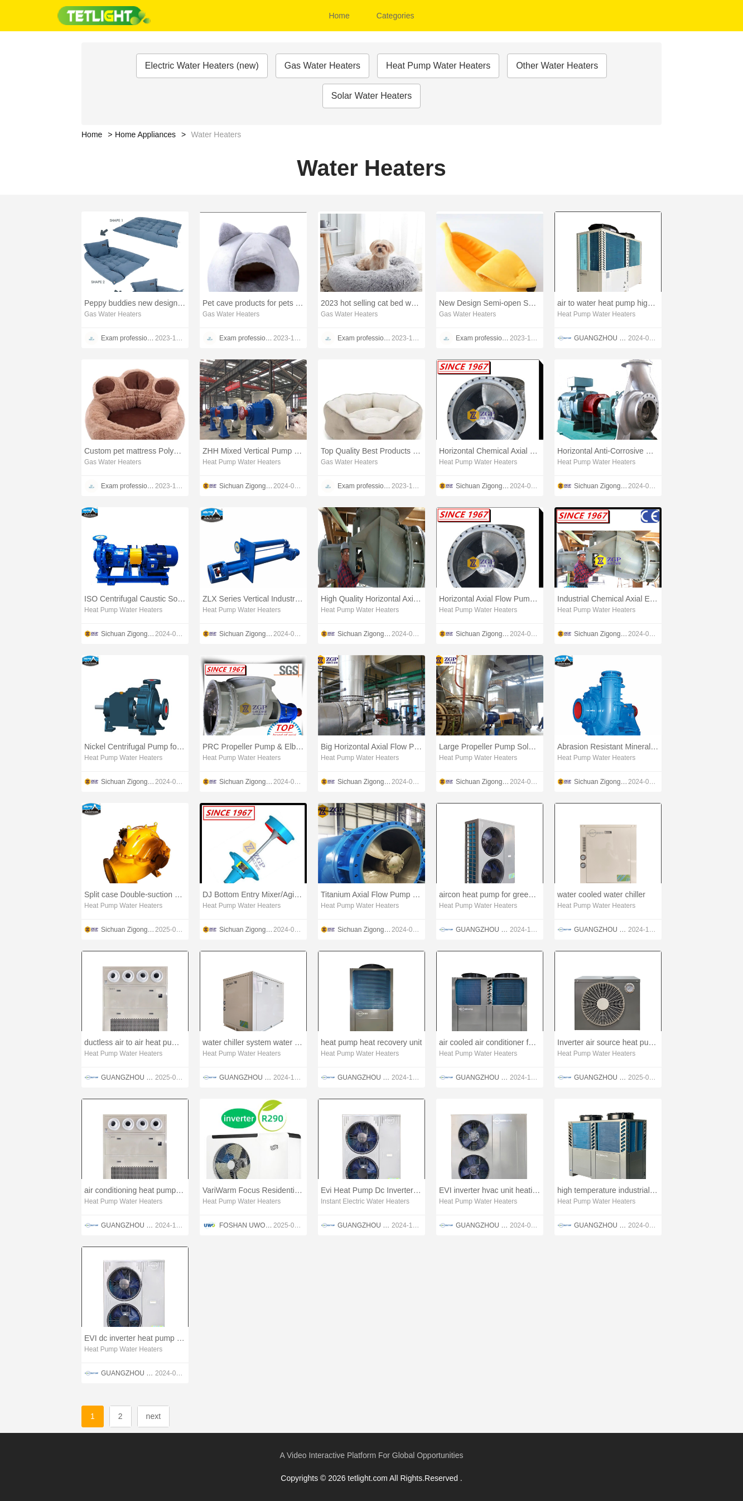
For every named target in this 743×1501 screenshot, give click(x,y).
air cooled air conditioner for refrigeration (490, 1042)
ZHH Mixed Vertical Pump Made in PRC (253, 450)
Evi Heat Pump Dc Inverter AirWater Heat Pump (371, 1190)
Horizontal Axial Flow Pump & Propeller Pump (490, 598)
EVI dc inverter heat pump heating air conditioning (135, 1338)
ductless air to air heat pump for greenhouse (135, 1042)
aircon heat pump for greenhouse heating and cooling (490, 894)
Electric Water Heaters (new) (202, 65)
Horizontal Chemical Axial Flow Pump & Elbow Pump (490, 450)
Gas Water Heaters (322, 65)
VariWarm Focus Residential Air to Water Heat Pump (253, 1190)
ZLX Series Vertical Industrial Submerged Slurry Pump (253, 598)
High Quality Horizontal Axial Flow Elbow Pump (371, 598)
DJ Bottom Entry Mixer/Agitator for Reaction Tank (253, 894)
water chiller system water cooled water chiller (253, 1042)
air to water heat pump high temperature (608, 303)
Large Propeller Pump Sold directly (490, 746)
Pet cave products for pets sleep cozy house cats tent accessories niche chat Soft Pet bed (253, 303)
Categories (395, 15)
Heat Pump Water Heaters (438, 65)
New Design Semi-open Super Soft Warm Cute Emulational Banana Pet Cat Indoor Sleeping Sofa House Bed (490, 303)
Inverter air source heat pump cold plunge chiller (608, 1042)
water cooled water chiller (601, 894)
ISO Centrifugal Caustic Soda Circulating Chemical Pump (135, 598)
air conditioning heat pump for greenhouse (135, 1190)
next (153, 1416)
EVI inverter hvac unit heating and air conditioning (490, 1190)
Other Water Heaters (557, 65)
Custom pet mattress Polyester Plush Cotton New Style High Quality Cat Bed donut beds (135, 450)
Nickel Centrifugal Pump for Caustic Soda (135, 746)
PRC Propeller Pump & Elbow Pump (253, 746)
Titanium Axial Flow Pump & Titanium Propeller (371, 894)
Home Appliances (145, 134)
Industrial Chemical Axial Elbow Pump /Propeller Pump (608, 598)
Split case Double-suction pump (135, 894)
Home (339, 15)
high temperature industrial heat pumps (608, 1190)
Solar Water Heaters (371, 95)
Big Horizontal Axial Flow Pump (371, 746)
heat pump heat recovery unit (371, 1042)
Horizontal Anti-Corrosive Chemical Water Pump (608, 450)
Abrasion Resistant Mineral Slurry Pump (608, 746)
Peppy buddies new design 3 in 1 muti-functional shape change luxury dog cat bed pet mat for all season (135, 303)
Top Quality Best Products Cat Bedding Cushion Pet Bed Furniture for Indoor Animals (371, 450)
